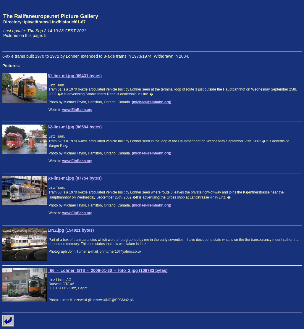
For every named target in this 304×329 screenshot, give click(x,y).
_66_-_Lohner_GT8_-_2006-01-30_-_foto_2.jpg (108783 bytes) (107, 270)
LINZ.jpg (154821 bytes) (71, 230)
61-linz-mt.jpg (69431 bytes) (75, 75)
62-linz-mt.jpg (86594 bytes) (75, 127)
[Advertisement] (274, 25)
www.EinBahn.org (77, 110)
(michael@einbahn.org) (151, 102)
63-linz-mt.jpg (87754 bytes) (75, 178)
